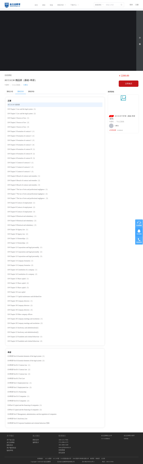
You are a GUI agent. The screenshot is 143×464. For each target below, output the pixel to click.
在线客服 (62, 450)
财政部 (98, 458)
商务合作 (36, 440)
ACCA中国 (56, 458)
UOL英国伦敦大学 (66, 458)
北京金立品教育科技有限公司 (66, 461)
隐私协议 (10, 445)
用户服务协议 (11, 448)
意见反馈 (62, 453)
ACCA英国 (48, 458)
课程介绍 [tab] (10, 91)
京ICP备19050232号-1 (88, 461)
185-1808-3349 (63, 445)
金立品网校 (11, 442)
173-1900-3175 (63, 442)
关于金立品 (11, 440)
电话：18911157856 (107, 461)
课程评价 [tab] (31, 91)
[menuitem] (36, 5)
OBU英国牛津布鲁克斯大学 (81, 458)
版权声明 (10, 450)
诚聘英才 (36, 442)
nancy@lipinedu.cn (65, 447)
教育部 (92, 458)
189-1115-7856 (63, 440)
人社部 (103, 458)
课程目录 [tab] (20, 91)
